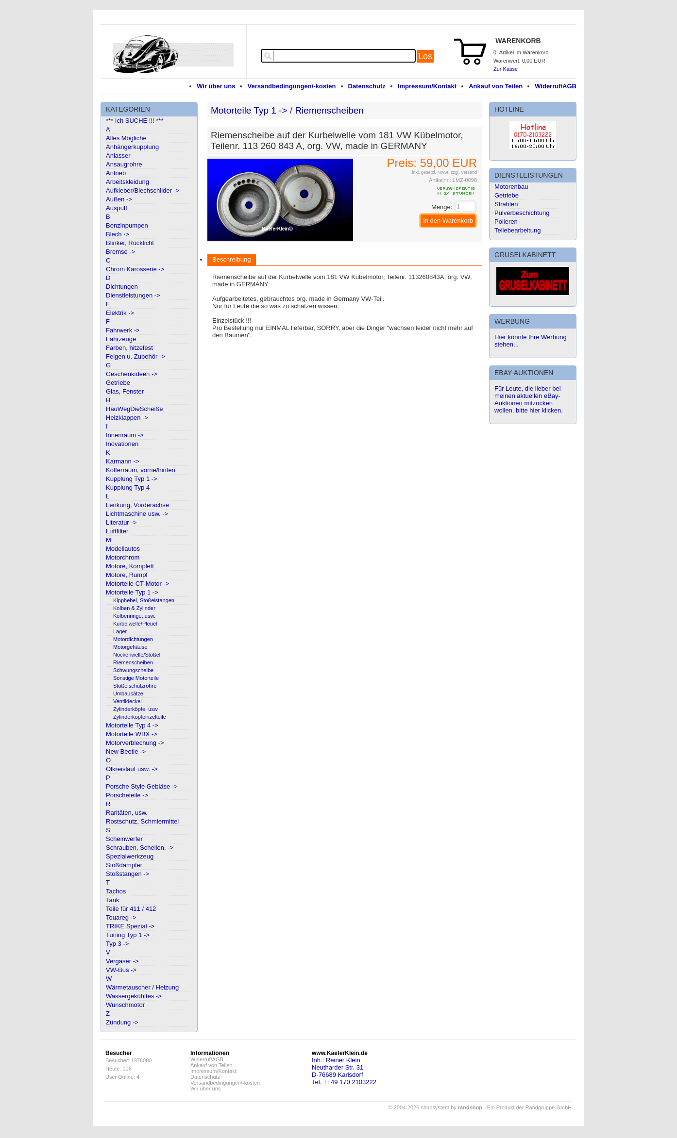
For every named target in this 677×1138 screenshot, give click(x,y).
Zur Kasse (505, 69)
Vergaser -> (122, 961)
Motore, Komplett (130, 566)
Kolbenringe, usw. (134, 616)
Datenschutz (367, 86)
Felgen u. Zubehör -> (135, 356)
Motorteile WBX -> (131, 734)
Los (425, 56)
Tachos (116, 891)
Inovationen (122, 443)
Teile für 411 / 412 (131, 908)
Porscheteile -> (127, 795)
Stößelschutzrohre (134, 686)
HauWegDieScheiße (134, 408)
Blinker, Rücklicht (130, 243)
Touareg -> (121, 917)
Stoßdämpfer (124, 865)
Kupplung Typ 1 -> (131, 478)
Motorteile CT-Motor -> (137, 583)
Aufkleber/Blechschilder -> (142, 190)
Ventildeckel (127, 701)
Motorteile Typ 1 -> (132, 592)
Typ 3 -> (117, 943)
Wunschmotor (125, 1004)
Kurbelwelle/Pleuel (135, 624)
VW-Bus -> (121, 969)
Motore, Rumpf (127, 574)
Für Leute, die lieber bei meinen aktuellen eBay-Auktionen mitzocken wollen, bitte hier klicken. (528, 399)
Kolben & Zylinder (134, 608)
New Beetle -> (126, 751)
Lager (120, 631)
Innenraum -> (125, 435)
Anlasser (118, 155)
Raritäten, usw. (127, 812)
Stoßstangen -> (127, 873)
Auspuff (116, 208)
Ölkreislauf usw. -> (132, 769)
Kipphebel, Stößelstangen (143, 600)
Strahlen (506, 204)
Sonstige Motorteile (136, 678)
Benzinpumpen (127, 225)
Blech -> (117, 234)
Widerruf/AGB (555, 86)
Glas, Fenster (125, 391)
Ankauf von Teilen (496, 86)
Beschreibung (231, 259)
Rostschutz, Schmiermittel (142, 821)
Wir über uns (216, 86)
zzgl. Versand (464, 172)
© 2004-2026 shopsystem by (435, 1107)
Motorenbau (511, 186)
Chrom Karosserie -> (135, 269)
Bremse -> (120, 251)
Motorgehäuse (130, 647)
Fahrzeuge (121, 339)
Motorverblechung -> (135, 742)
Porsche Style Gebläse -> (142, 786)
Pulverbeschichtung (521, 212)
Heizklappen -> (127, 417)
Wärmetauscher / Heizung (142, 987)
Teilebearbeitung (517, 230)
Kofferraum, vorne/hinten (140, 470)
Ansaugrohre (124, 164)
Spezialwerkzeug (129, 856)
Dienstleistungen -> (133, 295)
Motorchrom (122, 557)
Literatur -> (121, 522)
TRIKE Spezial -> (130, 926)
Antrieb (116, 173)
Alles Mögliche (126, 138)
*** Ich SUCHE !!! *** (135, 120)
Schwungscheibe (133, 670)
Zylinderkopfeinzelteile (139, 717)
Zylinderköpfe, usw (135, 709)
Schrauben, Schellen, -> (139, 847)
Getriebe (118, 382)
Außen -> (119, 199)
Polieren (506, 221)
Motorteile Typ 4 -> (132, 725)
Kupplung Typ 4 (128, 487)
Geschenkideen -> (131, 374)
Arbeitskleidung (127, 181)
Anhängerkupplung (132, 146)
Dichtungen (122, 286)
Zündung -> (122, 1022)
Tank (112, 900)
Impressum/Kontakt (427, 86)
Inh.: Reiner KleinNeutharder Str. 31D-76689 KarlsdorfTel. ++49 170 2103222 (344, 1071)
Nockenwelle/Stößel (136, 655)
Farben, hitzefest (129, 347)
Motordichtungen (133, 639)
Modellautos (123, 548)
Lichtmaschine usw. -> (137, 513)
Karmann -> (122, 461)
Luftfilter (117, 531)
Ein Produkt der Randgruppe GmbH (529, 1107)
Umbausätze (128, 693)
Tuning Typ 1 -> (128, 935)
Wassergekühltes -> (134, 996)
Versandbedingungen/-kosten (291, 86)
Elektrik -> (120, 312)
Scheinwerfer (124, 838)
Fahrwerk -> (123, 330)
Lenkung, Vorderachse (137, 505)
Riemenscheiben (133, 662)
